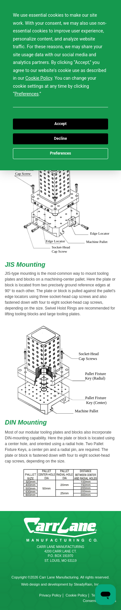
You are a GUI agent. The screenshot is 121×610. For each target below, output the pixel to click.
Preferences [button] (27, 93)
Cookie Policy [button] (38, 78)
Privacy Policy (50, 595)
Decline (60, 138)
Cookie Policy (76, 595)
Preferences (60, 153)
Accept (61, 123)
